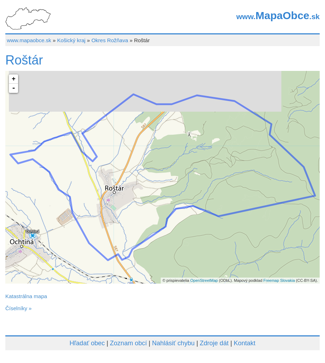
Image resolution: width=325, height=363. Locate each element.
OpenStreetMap (204, 280)
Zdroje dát (214, 343)
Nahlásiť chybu (173, 343)
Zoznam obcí (128, 343)
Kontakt (244, 343)
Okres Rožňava (110, 40)
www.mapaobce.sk (29, 40)
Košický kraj (71, 40)
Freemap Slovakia (279, 280)
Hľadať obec (87, 343)
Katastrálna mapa (26, 296)
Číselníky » (18, 308)
